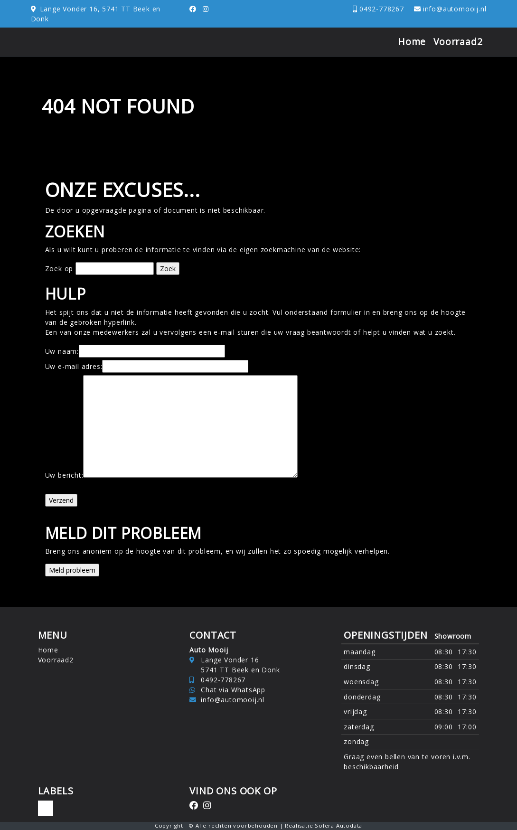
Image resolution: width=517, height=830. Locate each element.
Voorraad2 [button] (457, 41)
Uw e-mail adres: (74, 366)
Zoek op (60, 268)
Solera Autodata (338, 825)
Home (412, 41)
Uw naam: (62, 351)
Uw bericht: (64, 475)
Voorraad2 (56, 659)
